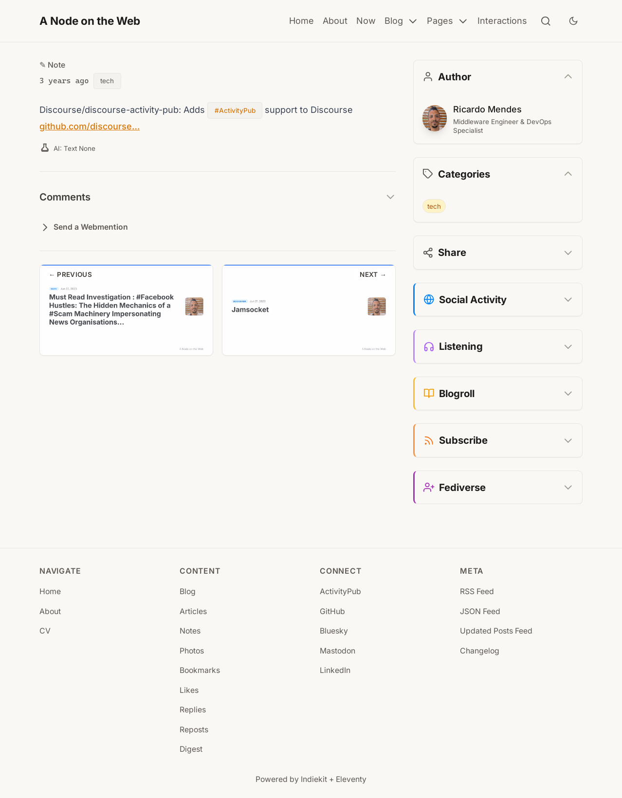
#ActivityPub (234, 110)
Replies (193, 709)
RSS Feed (477, 591)
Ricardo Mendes (486, 109)
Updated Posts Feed (496, 630)
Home (301, 21)
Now (366, 21)
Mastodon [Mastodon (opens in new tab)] (337, 650)
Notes (190, 630)
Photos (192, 650)
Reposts (194, 729)
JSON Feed (480, 611)
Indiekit (314, 779)
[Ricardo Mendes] (434, 118)
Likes (189, 690)
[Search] (546, 21)
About (335, 21)
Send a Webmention (83, 227)
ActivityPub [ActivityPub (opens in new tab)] (340, 591)
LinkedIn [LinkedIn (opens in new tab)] (335, 670)
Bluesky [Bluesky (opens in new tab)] (334, 630)
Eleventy (351, 779)
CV (45, 630)
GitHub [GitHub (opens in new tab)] (332, 611)
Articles (193, 611)
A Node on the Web (89, 20)
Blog (401, 21)
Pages (448, 21)
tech (107, 81)
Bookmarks (200, 670)
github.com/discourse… (88, 126)
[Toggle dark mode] (573, 21)
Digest (191, 749)
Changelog (479, 650)
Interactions (502, 21)
